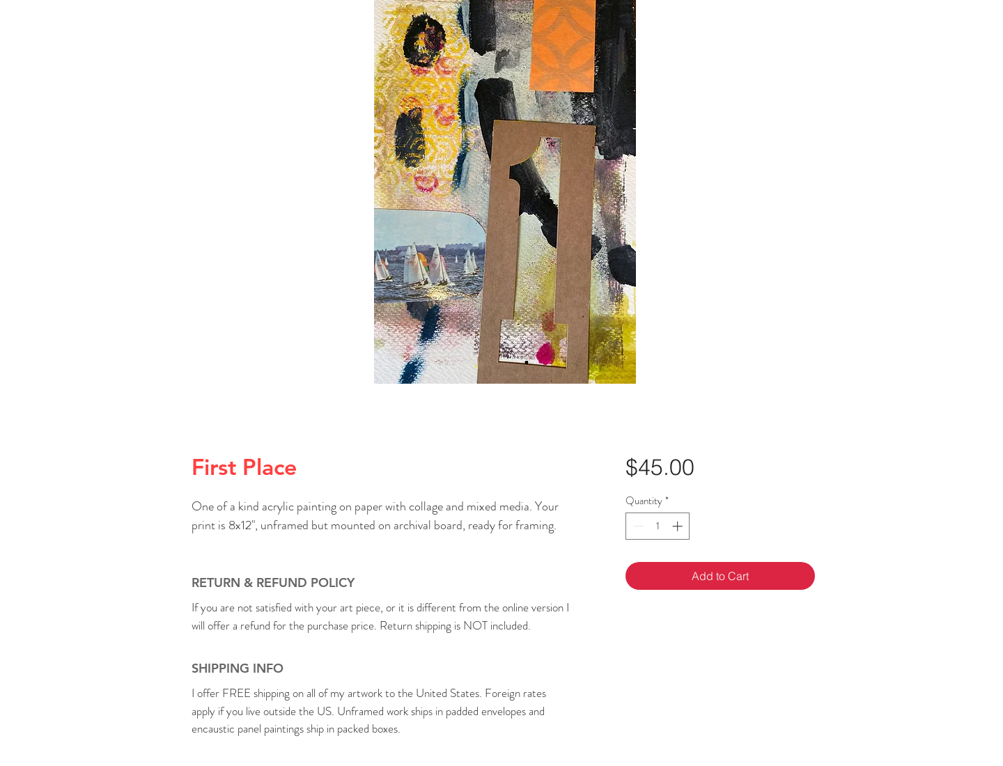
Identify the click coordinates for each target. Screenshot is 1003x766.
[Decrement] (637, 526)
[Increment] (678, 526)
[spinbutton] (657, 526)
